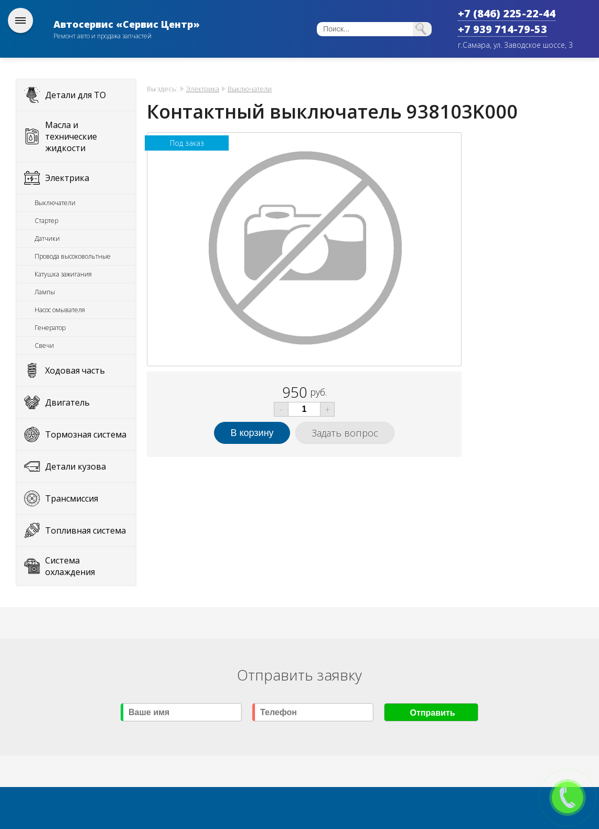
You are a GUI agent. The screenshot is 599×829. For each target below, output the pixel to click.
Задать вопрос (345, 433)
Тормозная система (85, 434)
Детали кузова (75, 466)
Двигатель (67, 402)
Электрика (67, 178)
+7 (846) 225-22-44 (506, 13)
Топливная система (85, 530)
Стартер (46, 220)
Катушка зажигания (63, 274)
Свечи (44, 345)
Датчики (47, 238)
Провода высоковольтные (73, 256)
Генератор (50, 327)
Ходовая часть (75, 370)
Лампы (45, 292)
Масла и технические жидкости (71, 136)
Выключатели (55, 202)
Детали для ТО (75, 95)
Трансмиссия (71, 498)
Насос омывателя (60, 309)
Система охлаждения (70, 566)
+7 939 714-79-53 (502, 29)
